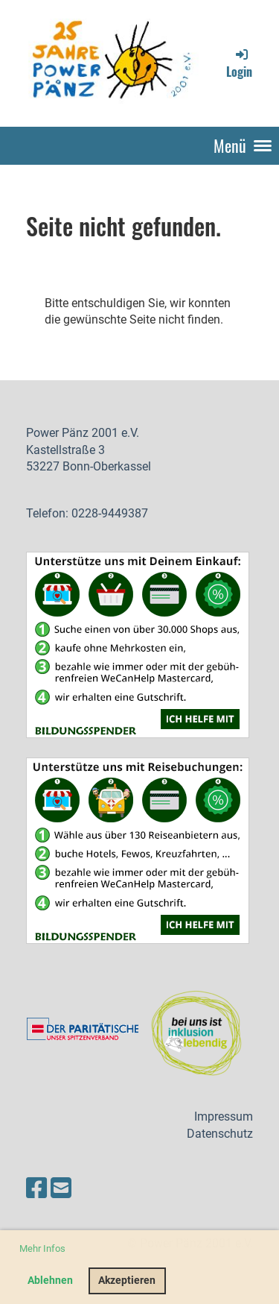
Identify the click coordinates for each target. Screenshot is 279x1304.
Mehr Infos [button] (42, 1248)
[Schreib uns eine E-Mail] (61, 1188)
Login (239, 63)
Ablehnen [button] (50, 1280)
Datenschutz (220, 1134)
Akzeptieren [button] (126, 1280)
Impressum (223, 1116)
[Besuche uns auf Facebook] (36, 1188)
